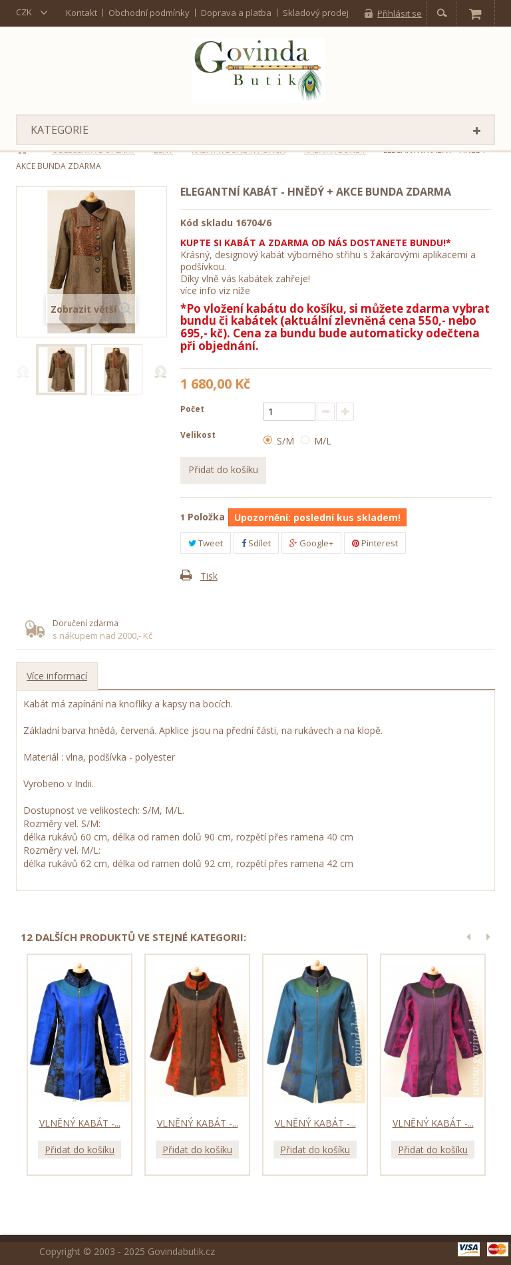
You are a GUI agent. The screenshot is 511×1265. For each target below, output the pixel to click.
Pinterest (375, 543)
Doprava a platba (236, 13)
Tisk (209, 576)
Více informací (57, 675)
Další (160, 370)
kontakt (81, 13)
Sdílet (256, 543)
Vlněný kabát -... (79, 1123)
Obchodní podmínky (149, 13)
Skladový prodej (316, 13)
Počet (192, 409)
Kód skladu (206, 222)
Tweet (205, 543)
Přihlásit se (399, 13)
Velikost (199, 435)
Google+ (311, 543)
